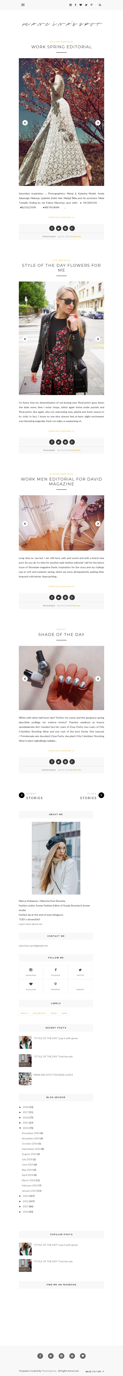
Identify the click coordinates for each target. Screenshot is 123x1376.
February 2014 (30, 1185)
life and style (61, 260)
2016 (25, 1117)
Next (98, 122)
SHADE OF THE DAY (61, 634)
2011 (25, 1206)
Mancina (77, 236)
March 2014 (28, 1180)
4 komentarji (49, 605)
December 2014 (31, 1133)
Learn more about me (30, 923)
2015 (25, 1122)
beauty (61, 629)
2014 (25, 1127)
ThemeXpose (49, 1370)
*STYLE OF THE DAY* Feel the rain (53, 1056)
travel (54, 1013)
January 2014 (29, 1190)
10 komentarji (48, 236)
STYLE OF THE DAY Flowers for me (61, 268)
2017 (25, 1112)
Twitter (80, 971)
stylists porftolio (61, 42)
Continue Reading (61, 217)
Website (80, 986)
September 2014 (31, 1148)
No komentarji (49, 769)
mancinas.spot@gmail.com (33, 945)
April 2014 (27, 1174)
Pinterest (55, 986)
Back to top (95, 1371)
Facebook (55, 971)
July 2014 (27, 1159)
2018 (25, 1106)
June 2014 (27, 1164)
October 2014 (30, 1143)
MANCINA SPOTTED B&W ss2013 (53, 1074)
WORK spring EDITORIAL (61, 47)
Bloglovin (31, 986)
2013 (25, 1195)
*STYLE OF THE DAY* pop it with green (56, 1038)
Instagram (31, 971)
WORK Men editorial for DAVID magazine (61, 481)
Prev (25, 122)
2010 (25, 1211)
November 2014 (31, 1138)
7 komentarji (49, 450)
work (64, 1013)
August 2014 (29, 1154)
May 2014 (27, 1169)
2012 (25, 1201)
